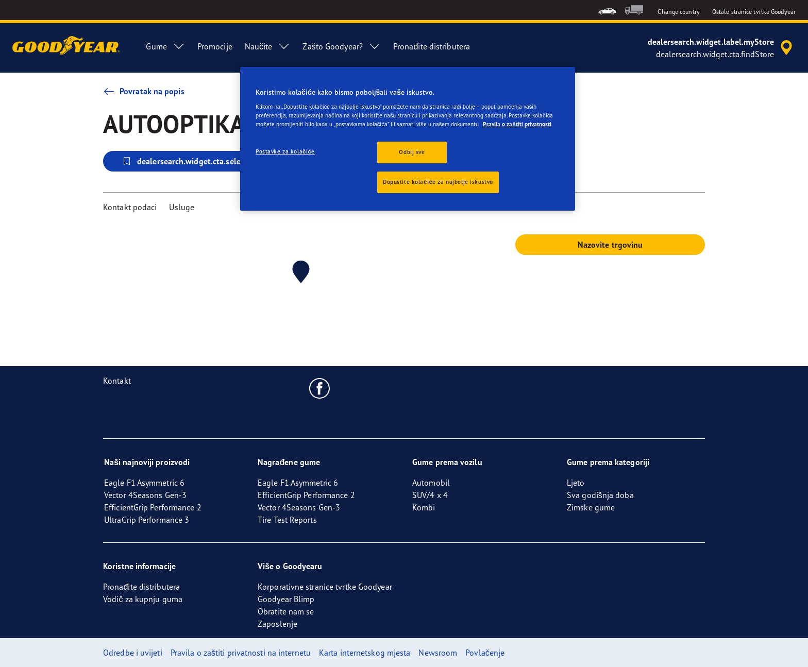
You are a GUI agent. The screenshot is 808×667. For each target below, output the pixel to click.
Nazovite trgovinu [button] (610, 245)
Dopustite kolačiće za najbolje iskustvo (438, 181)
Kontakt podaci (130, 207)
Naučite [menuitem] (268, 46)
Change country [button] (678, 11)
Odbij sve (412, 152)
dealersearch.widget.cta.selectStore (194, 161)
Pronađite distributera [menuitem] (431, 46)
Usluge (181, 207)
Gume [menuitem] (165, 46)
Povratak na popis (143, 91)
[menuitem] (607, 10)
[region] (407, 139)
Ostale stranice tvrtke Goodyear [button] (754, 11)
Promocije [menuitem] (214, 46)
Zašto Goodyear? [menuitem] (341, 46)
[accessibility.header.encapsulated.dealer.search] (722, 48)
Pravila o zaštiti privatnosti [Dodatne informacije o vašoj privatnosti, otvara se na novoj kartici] (517, 124)
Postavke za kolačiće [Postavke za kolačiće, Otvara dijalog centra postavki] (285, 151)
